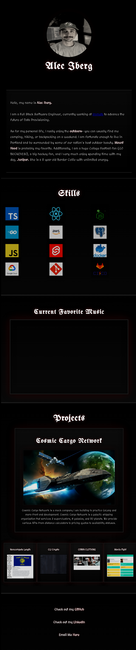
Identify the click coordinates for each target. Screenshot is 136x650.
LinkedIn (79, 622)
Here (76, 635)
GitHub (79, 609)
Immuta (98, 114)
